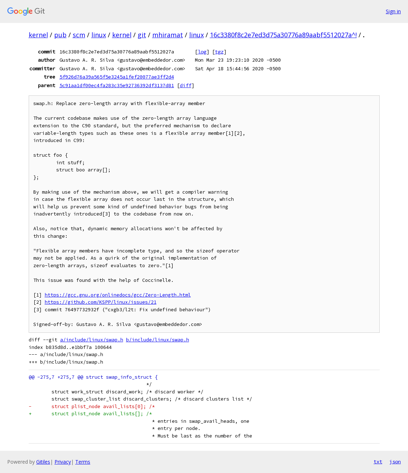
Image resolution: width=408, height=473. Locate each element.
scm (79, 34)
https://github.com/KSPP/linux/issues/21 (101, 302)
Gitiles (43, 461)
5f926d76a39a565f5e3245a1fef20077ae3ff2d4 (116, 77)
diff (185, 85)
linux (98, 34)
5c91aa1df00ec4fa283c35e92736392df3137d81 (116, 85)
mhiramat (167, 34)
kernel (38, 34)
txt (378, 461)
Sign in (393, 11)
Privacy (62, 461)
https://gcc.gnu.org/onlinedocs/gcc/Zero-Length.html (118, 295)
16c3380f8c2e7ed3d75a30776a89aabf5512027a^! (283, 34)
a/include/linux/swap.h (91, 340)
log (202, 51)
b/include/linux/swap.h (157, 340)
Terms (82, 461)
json (395, 461)
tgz (219, 51)
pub (60, 34)
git (142, 34)
